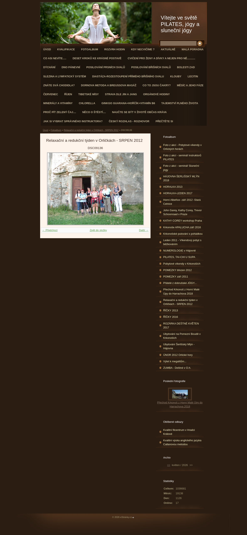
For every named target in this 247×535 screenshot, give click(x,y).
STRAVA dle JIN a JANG (121, 94)
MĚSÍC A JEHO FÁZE (190, 85)
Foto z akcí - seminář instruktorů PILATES (182, 157)
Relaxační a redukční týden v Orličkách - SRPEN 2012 (91, 130)
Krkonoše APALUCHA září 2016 (182, 227)
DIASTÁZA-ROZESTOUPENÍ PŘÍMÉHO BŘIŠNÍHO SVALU (128, 76)
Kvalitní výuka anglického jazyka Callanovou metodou (182, 442)
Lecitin (193, 76)
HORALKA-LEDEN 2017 (177, 193)
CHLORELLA (87, 103)
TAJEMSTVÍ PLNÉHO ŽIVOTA (179, 103)
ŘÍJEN (68, 94)
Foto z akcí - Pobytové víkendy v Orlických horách (182, 146)
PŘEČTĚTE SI (164, 121)
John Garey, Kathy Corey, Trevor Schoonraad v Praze (182, 212)
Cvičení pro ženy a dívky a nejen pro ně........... (161, 58)
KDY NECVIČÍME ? (142, 49)
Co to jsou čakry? (157, 85)
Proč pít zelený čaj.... (59, 112)
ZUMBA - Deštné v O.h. (177, 367)
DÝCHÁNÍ (49, 67)
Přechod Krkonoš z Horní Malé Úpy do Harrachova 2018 (181, 291)
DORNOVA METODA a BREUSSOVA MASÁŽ (108, 85)
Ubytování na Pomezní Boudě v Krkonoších (182, 335)
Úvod (47, 49)
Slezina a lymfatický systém (64, 76)
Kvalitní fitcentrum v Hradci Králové (179, 431)
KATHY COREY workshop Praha (182, 220)
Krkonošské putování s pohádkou (183, 233)
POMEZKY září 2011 (175, 276)
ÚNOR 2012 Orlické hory (178, 354)
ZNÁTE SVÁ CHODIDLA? (59, 85)
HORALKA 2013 (172, 186)
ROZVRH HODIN (114, 49)
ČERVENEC (50, 94)
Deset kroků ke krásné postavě (97, 58)
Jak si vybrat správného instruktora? (73, 121)
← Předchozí (50, 230)
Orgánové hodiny (156, 94)
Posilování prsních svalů (105, 67)
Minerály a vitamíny (58, 103)
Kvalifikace (66, 49)
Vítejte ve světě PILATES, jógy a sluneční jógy (180, 24)
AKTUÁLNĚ (168, 49)
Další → (143, 230)
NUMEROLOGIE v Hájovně (179, 250)
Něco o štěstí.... (94, 112)
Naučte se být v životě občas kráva (139, 112)
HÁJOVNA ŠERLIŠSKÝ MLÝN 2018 (181, 178)
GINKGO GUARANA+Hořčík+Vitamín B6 (128, 103)
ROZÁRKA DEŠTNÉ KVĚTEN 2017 (181, 325)
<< (168, 465)
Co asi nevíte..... (54, 58)
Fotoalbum (89, 49)
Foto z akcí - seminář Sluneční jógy (181, 167)
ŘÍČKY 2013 (170, 310)
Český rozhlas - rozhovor (129, 121)
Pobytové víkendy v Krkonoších (181, 263)
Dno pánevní (71, 67)
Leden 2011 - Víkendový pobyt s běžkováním (182, 242)
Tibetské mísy (88, 94)
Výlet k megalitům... (174, 361)
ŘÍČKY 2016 (170, 316)
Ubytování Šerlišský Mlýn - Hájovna (179, 346)
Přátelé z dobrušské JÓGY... (180, 283)
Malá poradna (193, 49)
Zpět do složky (98, 230)
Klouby (176, 76)
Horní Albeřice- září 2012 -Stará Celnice (182, 201)
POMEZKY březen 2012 (177, 270)
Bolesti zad (186, 67)
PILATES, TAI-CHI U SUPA (179, 257)
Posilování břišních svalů (151, 67)
